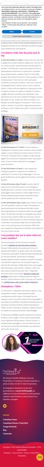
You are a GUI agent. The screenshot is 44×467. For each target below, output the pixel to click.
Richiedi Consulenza (40, 457)
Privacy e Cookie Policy (31, 453)
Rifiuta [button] (12, 31)
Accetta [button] (32, 31)
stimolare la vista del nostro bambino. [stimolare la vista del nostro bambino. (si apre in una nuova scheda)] (22, 245)
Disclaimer (7, 453)
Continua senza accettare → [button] (22, 3)
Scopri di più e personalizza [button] (22, 36)
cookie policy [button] (36, 13)
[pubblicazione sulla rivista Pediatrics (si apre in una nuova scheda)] (21, 282)
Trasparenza (22, 456)
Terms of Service (17, 453)
